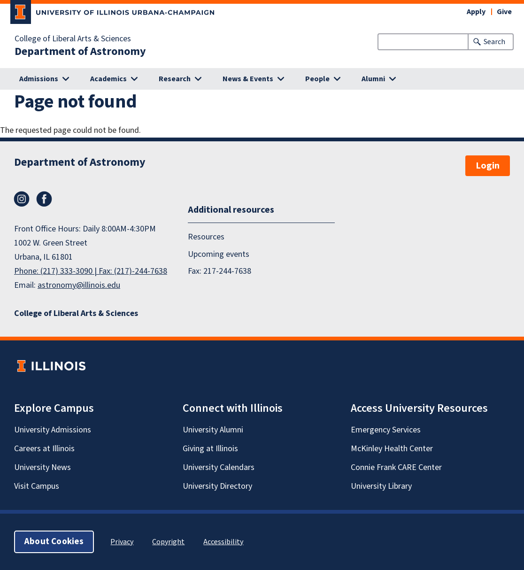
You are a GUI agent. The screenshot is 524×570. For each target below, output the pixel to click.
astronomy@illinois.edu (79, 285)
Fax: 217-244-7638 (219, 271)
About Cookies (54, 541)
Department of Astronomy (80, 52)
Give (504, 12)
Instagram (21, 199)
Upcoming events (218, 254)
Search (494, 42)
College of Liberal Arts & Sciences (73, 39)
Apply (476, 12)
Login (488, 165)
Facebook (44, 199)
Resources (206, 237)
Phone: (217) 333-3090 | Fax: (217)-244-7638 (90, 271)
